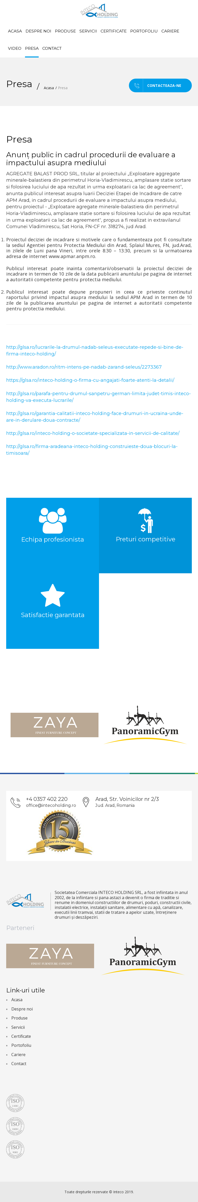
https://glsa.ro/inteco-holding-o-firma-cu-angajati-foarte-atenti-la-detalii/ (90, 380)
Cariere (170, 31)
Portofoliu (144, 31)
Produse (65, 31)
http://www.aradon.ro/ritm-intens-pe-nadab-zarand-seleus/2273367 (84, 367)
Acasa (15, 31)
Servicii (88, 31)
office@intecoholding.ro (51, 805)
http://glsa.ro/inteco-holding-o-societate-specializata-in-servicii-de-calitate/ (92, 433)
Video (14, 48)
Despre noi (38, 31)
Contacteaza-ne (155, 85)
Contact (52, 48)
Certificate (114, 31)
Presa (32, 48)
